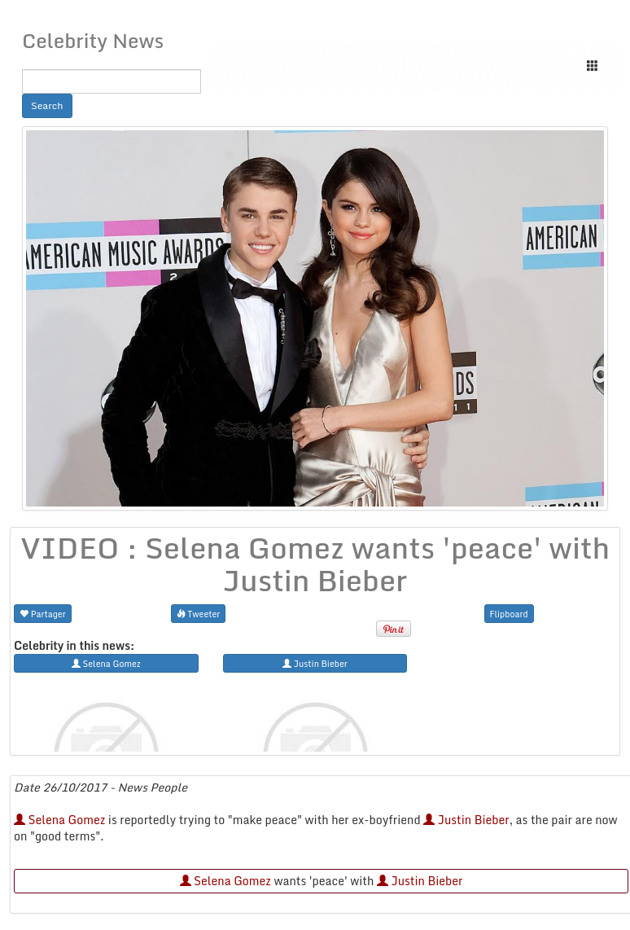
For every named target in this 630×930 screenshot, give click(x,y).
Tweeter (199, 614)
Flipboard (509, 614)
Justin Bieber (466, 819)
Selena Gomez (59, 819)
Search (47, 105)
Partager (43, 614)
